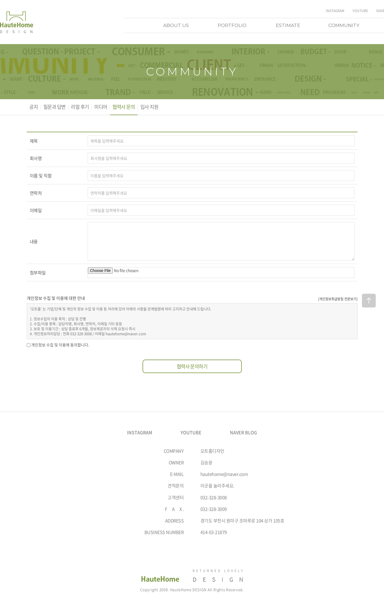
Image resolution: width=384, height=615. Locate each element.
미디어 (104, 107)
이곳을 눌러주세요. (217, 486)
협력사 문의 (129, 107)
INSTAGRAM (335, 10)
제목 (34, 141)
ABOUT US (176, 25)
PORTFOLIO (232, 25)
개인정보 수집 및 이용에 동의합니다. (60, 345)
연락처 (36, 193)
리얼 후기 (82, 107)
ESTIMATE (288, 25)
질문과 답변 (56, 107)
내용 (34, 242)
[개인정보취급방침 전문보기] (338, 298)
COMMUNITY (343, 25)
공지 (34, 107)
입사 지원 (155, 107)
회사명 (36, 158)
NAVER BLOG (243, 433)
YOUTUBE (360, 10)
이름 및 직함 (41, 176)
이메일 (36, 210)
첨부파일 (38, 273)
